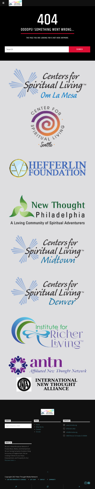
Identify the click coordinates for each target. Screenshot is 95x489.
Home (38, 425)
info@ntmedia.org (71, 432)
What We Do (40, 427)
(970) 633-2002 (70, 429)
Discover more (10, 460)
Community (52, 480)
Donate (38, 432)
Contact (38, 429)
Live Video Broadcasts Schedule (16, 480)
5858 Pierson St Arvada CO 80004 (76, 436)
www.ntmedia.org (71, 425)
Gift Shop (33, 480)
